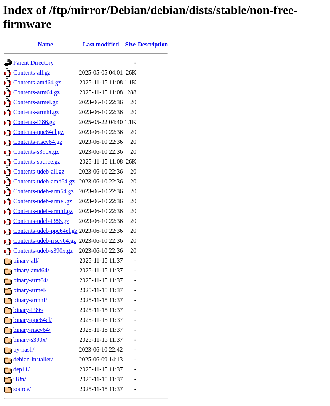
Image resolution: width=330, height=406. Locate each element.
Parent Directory (33, 62)
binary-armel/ (29, 290)
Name (45, 44)
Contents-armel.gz (35, 102)
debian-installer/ (33, 359)
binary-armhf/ (30, 300)
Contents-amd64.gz (37, 82)
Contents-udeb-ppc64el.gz (45, 231)
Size (130, 44)
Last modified (101, 44)
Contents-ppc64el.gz (38, 132)
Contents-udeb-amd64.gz (44, 181)
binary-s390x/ (30, 339)
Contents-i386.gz (34, 122)
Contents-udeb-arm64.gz (43, 191)
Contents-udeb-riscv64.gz (44, 240)
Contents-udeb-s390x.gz (43, 250)
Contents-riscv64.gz (37, 142)
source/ (22, 389)
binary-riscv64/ (32, 329)
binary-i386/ (28, 310)
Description (153, 44)
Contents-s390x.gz (36, 151)
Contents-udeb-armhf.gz (43, 211)
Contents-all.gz (31, 72)
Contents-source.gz (36, 161)
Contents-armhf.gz (36, 112)
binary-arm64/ (30, 280)
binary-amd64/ (31, 270)
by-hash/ (23, 349)
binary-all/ (26, 260)
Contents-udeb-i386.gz (41, 221)
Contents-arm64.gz (36, 92)
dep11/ (21, 369)
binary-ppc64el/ (32, 320)
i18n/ (19, 379)
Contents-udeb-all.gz (38, 171)
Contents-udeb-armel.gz (42, 201)
